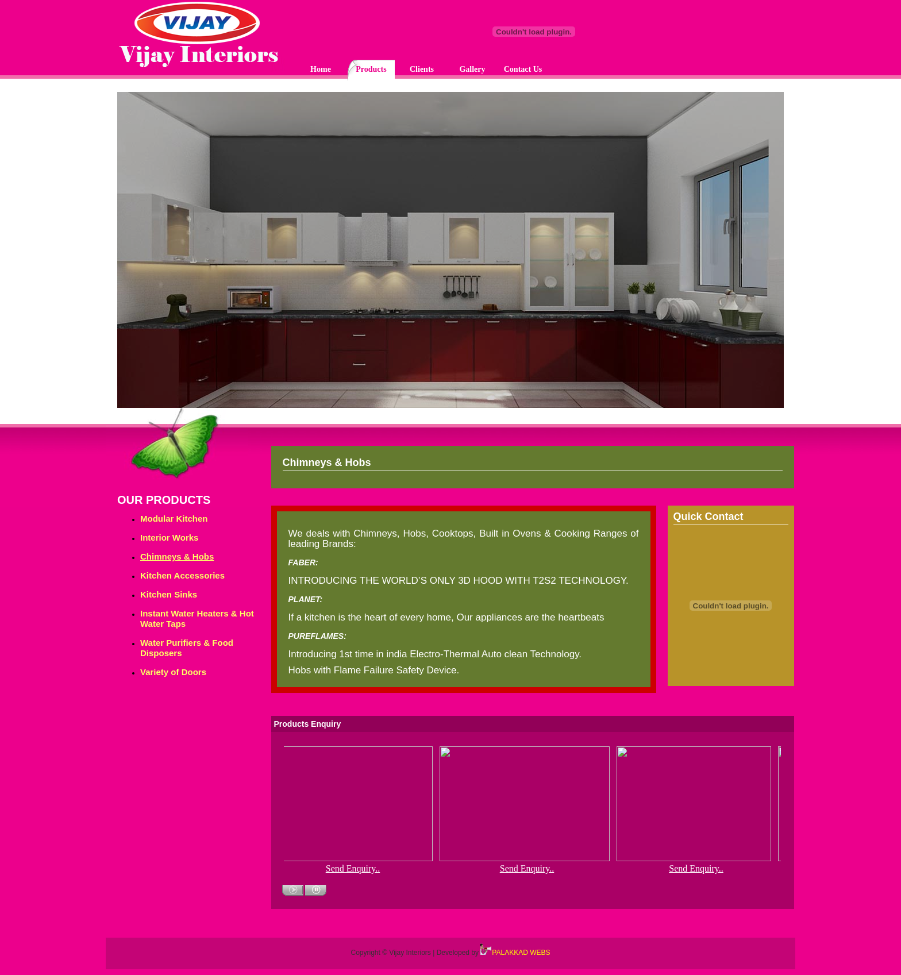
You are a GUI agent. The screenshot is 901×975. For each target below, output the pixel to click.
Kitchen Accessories (182, 575)
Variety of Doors (173, 672)
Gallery (472, 69)
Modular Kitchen (174, 518)
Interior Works (169, 537)
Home (320, 69)
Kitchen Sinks (168, 594)
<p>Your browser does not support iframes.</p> (450, 253)
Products (371, 69)
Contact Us (523, 69)
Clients (422, 69)
